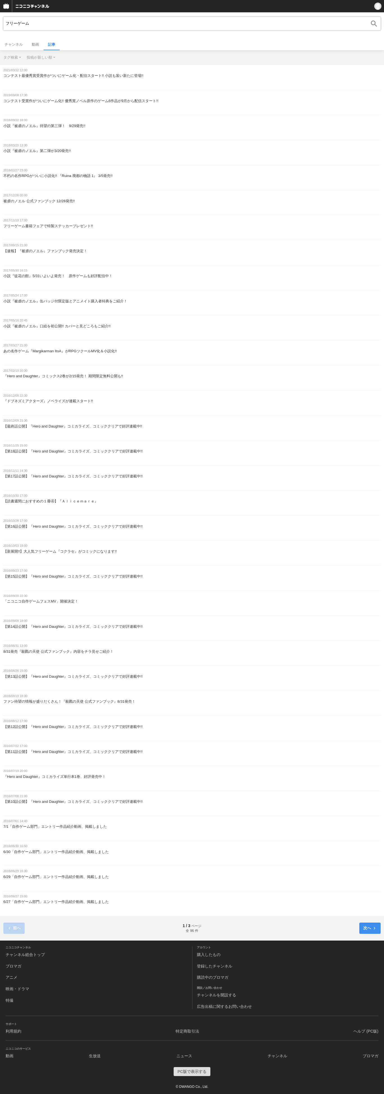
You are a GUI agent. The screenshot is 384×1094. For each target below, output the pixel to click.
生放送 (95, 1056)
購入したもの (208, 954)
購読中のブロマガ (212, 977)
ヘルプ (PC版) (365, 1031)
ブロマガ (13, 966)
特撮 (9, 1000)
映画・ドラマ (17, 989)
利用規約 (13, 1031)
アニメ (11, 977)
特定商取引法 (187, 1031)
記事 (51, 44)
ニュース (184, 1056)
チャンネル (13, 44)
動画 (35, 44)
